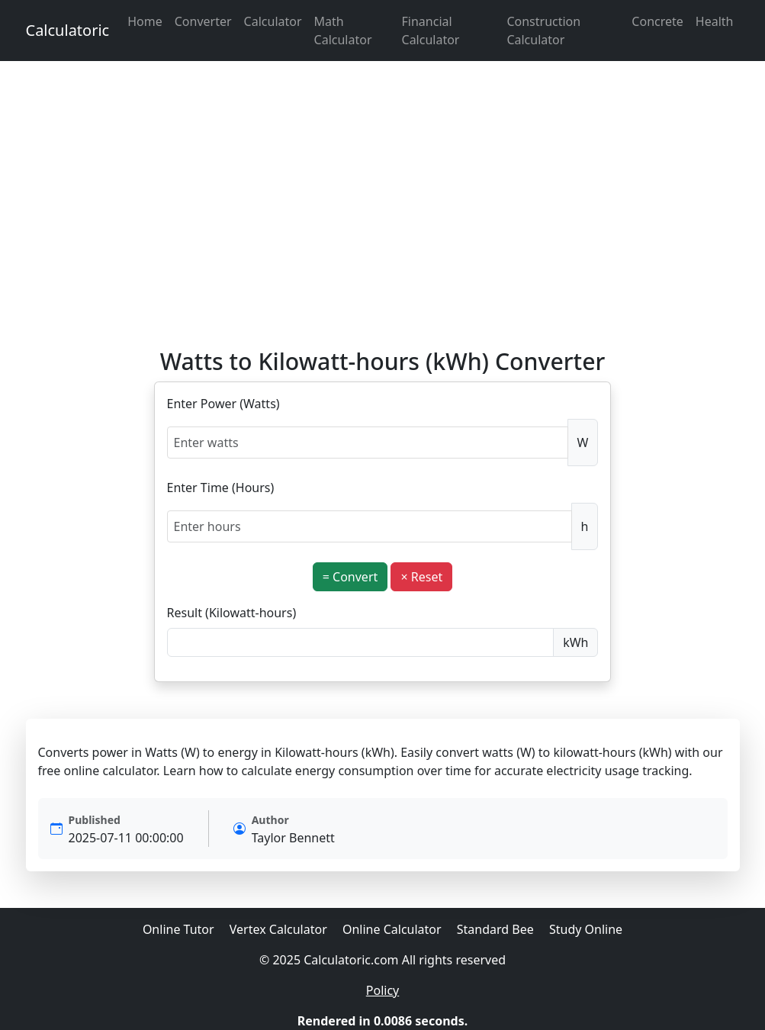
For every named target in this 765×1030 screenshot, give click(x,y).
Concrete (657, 21)
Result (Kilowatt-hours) (232, 612)
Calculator (273, 21)
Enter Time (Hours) (221, 487)
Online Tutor (178, 929)
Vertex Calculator (278, 929)
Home (144, 21)
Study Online (585, 929)
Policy (382, 990)
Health (715, 21)
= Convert (350, 576)
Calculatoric (68, 30)
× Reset (421, 576)
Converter (203, 21)
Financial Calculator (431, 30)
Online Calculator (392, 929)
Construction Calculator (543, 30)
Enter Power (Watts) (223, 403)
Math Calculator (343, 30)
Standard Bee (495, 929)
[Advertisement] (383, 204)
